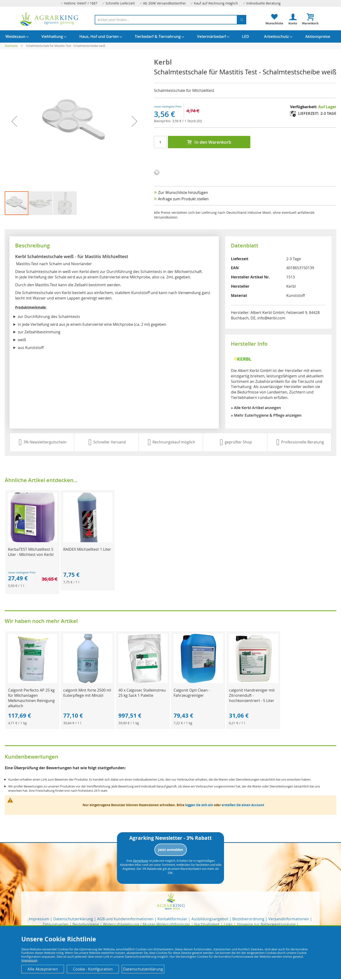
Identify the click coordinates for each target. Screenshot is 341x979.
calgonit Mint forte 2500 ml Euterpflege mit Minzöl (87, 693)
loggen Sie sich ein (199, 805)
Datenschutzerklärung (73, 918)
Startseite (11, 46)
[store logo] (49, 19)
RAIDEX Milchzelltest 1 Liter (87, 549)
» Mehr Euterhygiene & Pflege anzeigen (266, 415)
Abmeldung (140, 861)
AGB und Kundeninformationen (125, 918)
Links (228, 924)
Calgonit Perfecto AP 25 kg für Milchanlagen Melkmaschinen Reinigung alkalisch (31, 698)
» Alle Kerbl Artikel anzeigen (256, 407)
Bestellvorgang (85, 924)
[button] (41, 203)
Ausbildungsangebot (209, 918)
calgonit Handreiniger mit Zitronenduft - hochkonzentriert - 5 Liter (252, 695)
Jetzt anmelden (170, 849)
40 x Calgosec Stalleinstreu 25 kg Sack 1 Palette (142, 693)
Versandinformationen (288, 918)
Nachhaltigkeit (207, 924)
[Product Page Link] (32, 541)
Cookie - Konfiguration (93, 969)
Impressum (39, 918)
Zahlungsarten (55, 924)
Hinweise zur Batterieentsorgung (266, 924)
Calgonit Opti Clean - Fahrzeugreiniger (192, 693)
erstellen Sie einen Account (243, 805)
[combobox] (170, 19)
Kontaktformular (172, 918)
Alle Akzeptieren (42, 969)
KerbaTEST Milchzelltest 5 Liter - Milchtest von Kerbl (31, 552)
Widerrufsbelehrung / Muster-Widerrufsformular (146, 924)
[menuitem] (15, 36)
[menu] (170, 36)
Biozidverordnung (248, 918)
